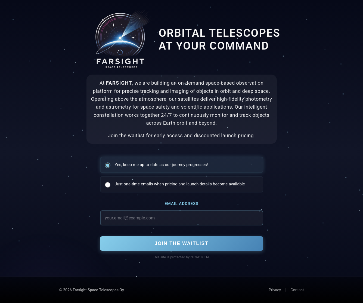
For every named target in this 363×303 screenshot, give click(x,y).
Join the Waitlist (181, 243)
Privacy (275, 290)
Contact (297, 290)
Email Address (181, 203)
